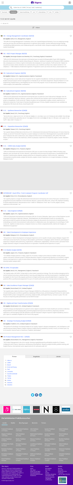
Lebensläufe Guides (49, 475)
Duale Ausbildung (24, 12)
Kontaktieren (33, 475)
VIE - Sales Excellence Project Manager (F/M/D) (18, 285)
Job (34, 12)
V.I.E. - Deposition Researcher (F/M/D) (15, 126)
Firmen (44, 423)
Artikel (57, 12)
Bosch (9, 365)
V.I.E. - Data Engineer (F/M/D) (12, 211)
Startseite (4, 12)
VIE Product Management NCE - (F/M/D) (16, 337)
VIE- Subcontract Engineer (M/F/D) (14, 73)
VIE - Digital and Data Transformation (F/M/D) (18, 303)
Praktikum (13, 12)
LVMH (9, 362)
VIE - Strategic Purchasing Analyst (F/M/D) (17, 321)
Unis (50, 12)
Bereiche (34, 423)
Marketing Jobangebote (50, 474)
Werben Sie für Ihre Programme (62, 472)
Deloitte (9, 385)
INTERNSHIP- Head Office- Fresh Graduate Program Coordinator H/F (25, 193)
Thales (9, 376)
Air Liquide (6, 39)
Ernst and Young (12, 367)
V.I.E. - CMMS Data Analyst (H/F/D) (14, 146)
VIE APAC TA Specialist (10, 267)
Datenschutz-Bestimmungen (36, 474)
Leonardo (10, 371)
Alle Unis (60, 468)
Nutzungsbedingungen (35, 472)
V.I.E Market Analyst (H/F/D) (12, 250)
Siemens (9, 382)
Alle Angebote (48, 468)
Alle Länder (60, 470)
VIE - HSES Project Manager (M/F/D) (15, 53)
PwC (8, 369)
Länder (4, 423)
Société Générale (12, 373)
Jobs (46, 471)
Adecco (9, 360)
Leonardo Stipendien (49, 477)
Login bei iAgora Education (64, 474)
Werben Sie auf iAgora (35, 471)
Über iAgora (33, 470)
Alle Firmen (47, 470)
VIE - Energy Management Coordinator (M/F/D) (18, 36)
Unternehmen (42, 12)
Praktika (47, 472)
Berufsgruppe (23, 423)
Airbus (9, 380)
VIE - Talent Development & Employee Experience (19, 232)
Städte (13, 423)
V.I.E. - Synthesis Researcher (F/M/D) (15, 110)
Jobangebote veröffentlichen (48, 479)
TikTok (9, 378)
